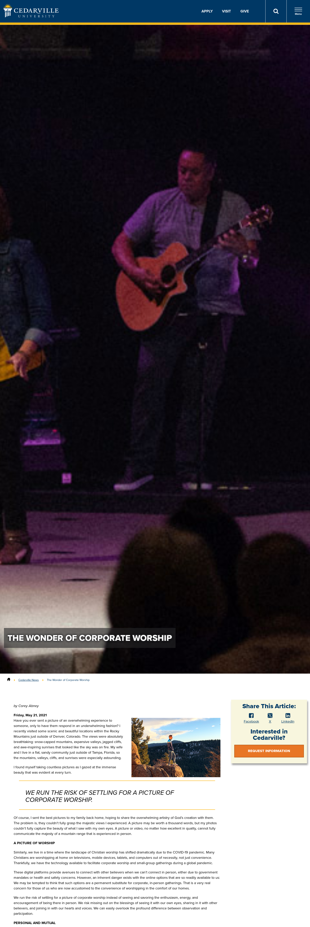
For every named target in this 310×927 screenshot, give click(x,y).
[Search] (275, 11)
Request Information (269, 750)
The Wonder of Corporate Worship (68, 680)
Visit (226, 11)
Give (244, 11)
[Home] (8, 680)
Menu (298, 11)
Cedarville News (28, 680)
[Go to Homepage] (31, 16)
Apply (207, 11)
